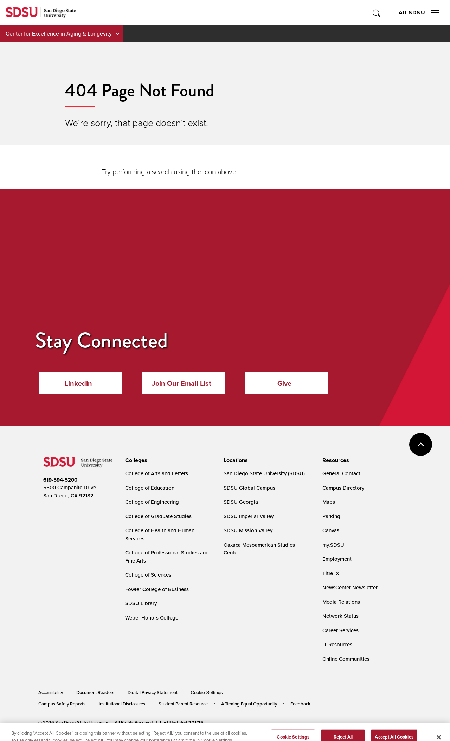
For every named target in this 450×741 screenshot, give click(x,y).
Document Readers (95, 692)
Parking (331, 516)
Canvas (330, 530)
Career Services (340, 630)
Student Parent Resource (183, 704)
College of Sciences (148, 574)
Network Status (340, 616)
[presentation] (135, 460)
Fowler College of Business (157, 589)
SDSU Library (141, 603)
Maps (328, 501)
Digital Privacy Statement (153, 692)
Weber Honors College (151, 617)
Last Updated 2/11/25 (181, 722)
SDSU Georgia (241, 501)
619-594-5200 (60, 480)
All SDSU (419, 12)
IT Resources (337, 644)
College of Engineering (152, 501)
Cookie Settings (207, 692)
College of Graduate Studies (158, 516)
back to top (420, 444)
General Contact (341, 473)
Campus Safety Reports (61, 704)
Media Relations (341, 601)
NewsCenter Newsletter (350, 587)
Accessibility (50, 692)
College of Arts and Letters (156, 473)
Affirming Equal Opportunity (249, 704)
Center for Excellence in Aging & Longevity (59, 33)
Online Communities (345, 658)
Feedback (300, 704)
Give (284, 383)
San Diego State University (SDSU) (264, 473)
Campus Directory (343, 487)
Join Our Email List (181, 383)
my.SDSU (333, 544)
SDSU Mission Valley (248, 530)
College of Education (149, 487)
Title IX (330, 573)
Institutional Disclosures (122, 704)
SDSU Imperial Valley (249, 516)
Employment (337, 559)
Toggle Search (377, 12)
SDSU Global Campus (249, 487)
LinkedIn (78, 383)
